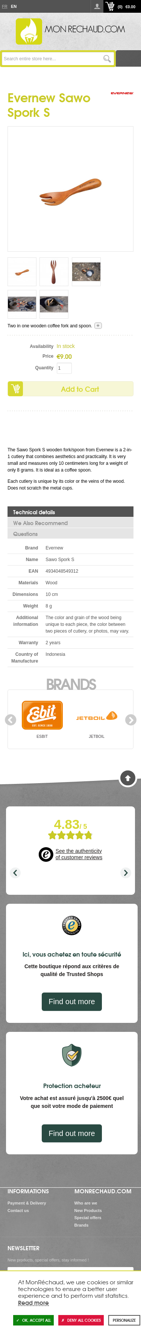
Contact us (18, 1210)
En (13, 6)
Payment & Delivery (27, 1203)
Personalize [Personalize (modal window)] (124, 1320)
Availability (41, 346)
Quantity (44, 367)
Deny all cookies (81, 1320)
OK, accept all (33, 1320)
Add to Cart (80, 389)
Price (47, 356)
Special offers (88, 1217)
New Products (88, 1210)
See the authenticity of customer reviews (79, 854)
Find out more (72, 1001)
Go (107, 58)
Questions (25, 534)
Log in (97, 6)
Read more (33, 1302)
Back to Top (127, 778)
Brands (70, 683)
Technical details (34, 512)
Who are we (85, 1203)
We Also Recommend (40, 523)
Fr (4, 6)
